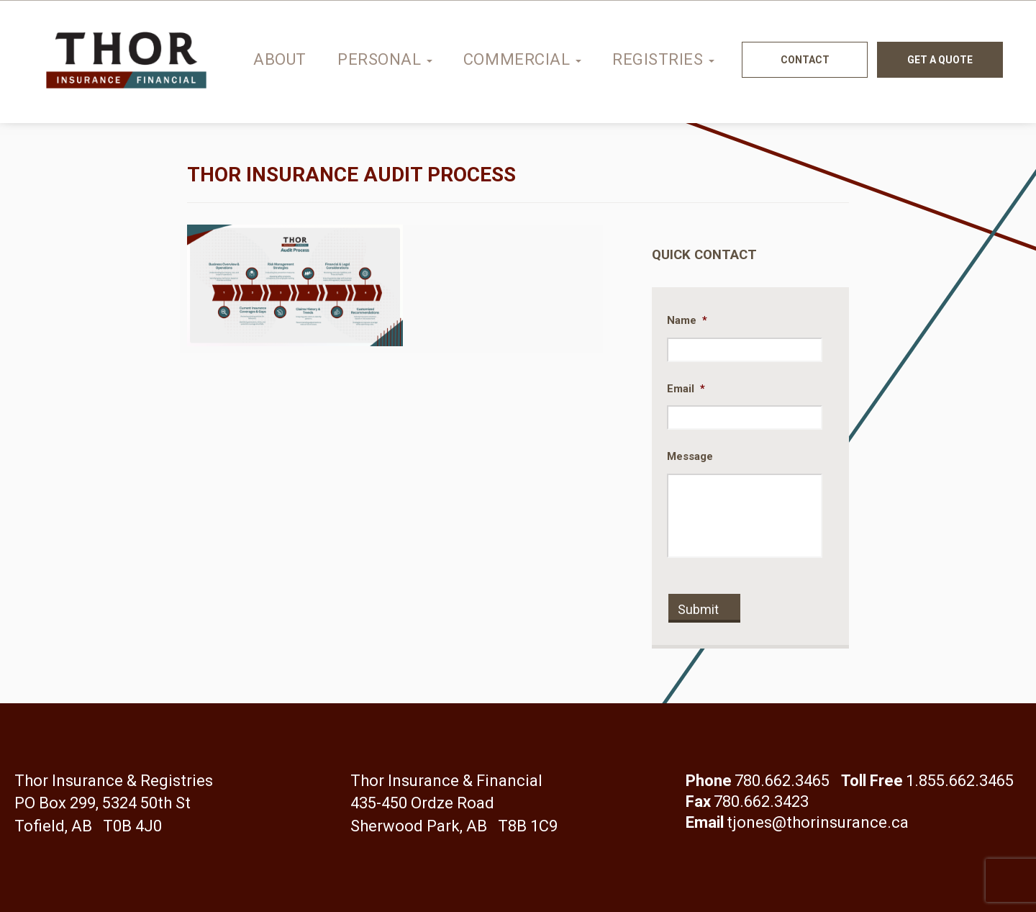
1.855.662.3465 (960, 781)
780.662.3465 (782, 781)
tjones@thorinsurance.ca (818, 822)
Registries (663, 59)
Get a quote (940, 60)
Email (686, 388)
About (279, 59)
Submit (698, 609)
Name (687, 320)
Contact (805, 60)
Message (690, 456)
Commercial (522, 59)
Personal (384, 59)
